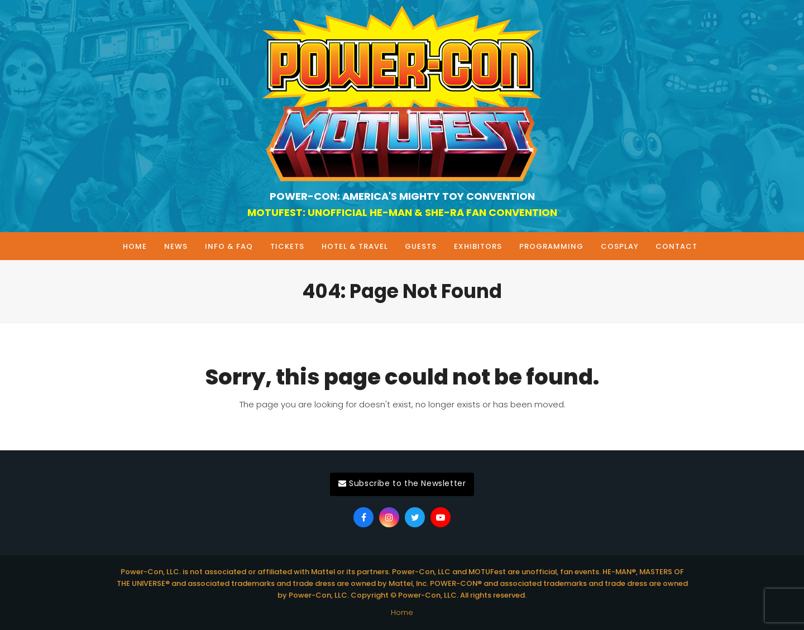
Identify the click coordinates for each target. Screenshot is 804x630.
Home (402, 612)
